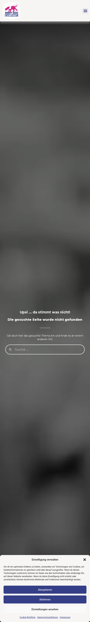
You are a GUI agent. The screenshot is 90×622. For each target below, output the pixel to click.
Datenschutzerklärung (47, 617)
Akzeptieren (45, 589)
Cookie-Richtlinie (27, 617)
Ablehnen (45, 599)
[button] (84, 559)
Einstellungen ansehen (44, 609)
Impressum (65, 617)
